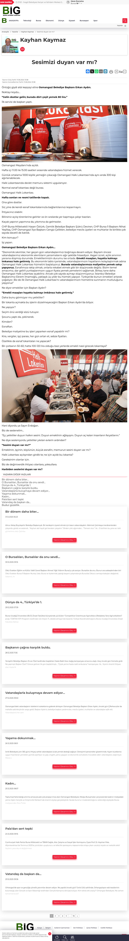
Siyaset (72, 21)
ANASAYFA (13, 21)
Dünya (61, 21)
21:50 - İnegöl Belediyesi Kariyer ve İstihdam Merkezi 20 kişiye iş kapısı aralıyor (39, 2)
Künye (39, 928)
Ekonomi (50, 21)
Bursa (38, 21)
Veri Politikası (78, 928)
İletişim (48, 928)
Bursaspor (84, 21)
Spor (95, 21)
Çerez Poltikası (91, 928)
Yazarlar (120, 25)
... (70, 916)
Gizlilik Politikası (106, 928)
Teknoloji (27, 21)
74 (73, 916)
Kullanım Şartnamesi (61, 928)
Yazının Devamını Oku (64, 540)
